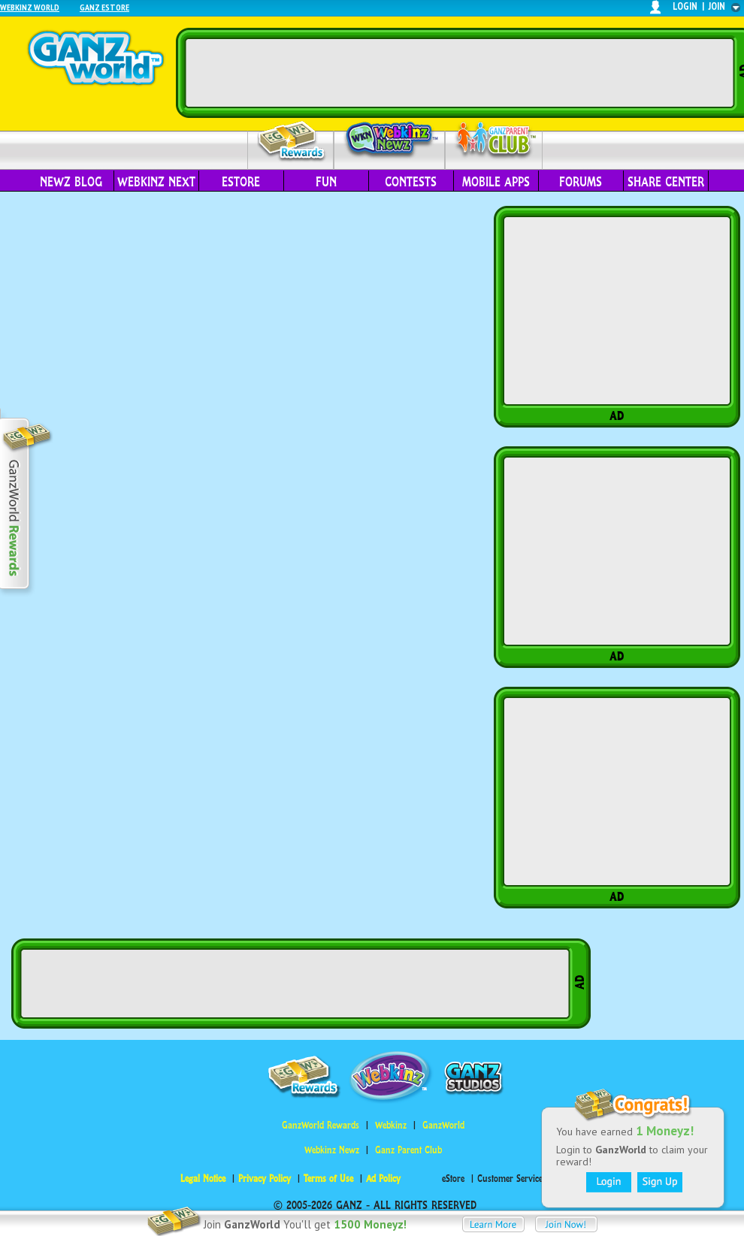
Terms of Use (328, 1178)
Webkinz (391, 1125)
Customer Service (510, 1178)
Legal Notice (202, 1178)
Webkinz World (29, 7)
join (717, 6)
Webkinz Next (156, 181)
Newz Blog (71, 181)
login (685, 6)
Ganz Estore (104, 7)
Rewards (292, 141)
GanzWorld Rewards (320, 1125)
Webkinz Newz (389, 140)
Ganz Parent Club (408, 1150)
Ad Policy (383, 1178)
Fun (326, 181)
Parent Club (494, 141)
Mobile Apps (496, 181)
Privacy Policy (264, 1178)
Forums (580, 181)
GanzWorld (443, 1125)
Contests (411, 181)
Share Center (666, 181)
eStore (241, 181)
